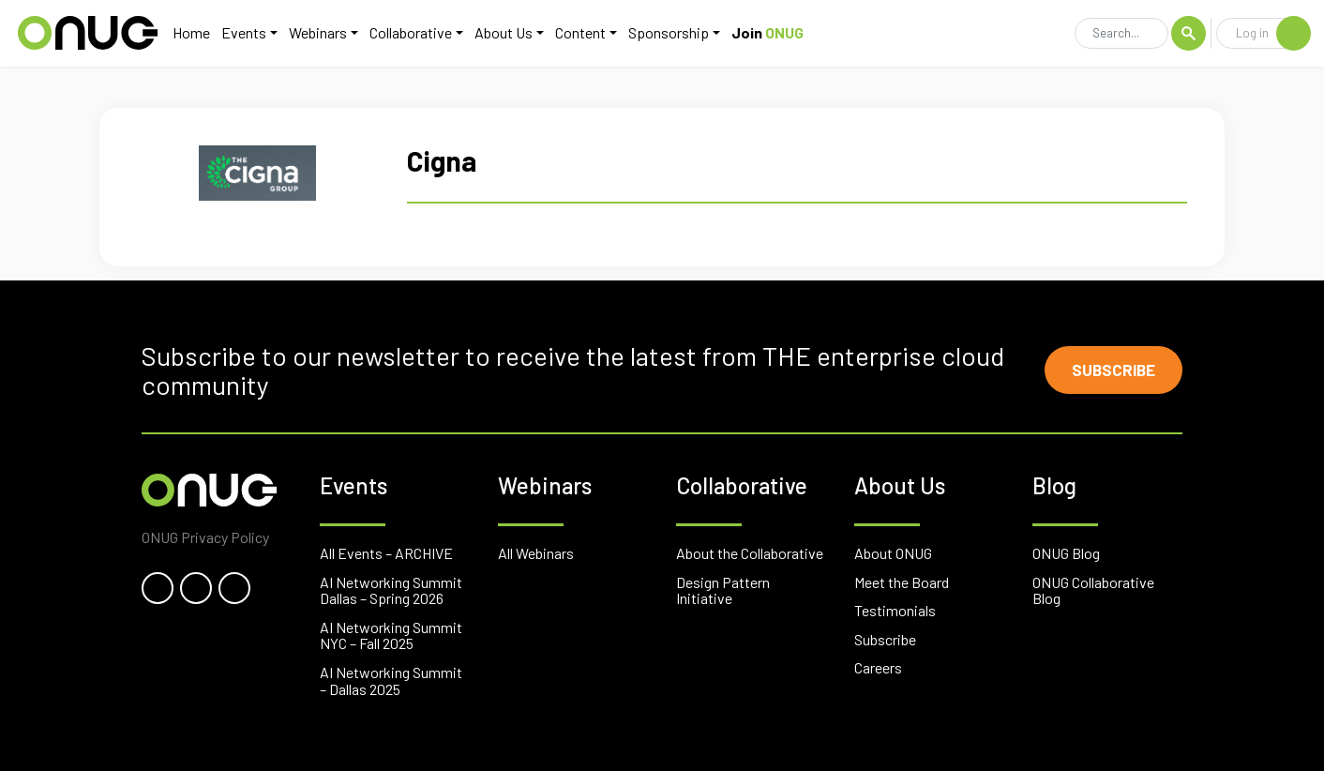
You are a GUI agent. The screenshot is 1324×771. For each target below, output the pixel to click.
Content (576, 34)
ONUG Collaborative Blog (1093, 590)
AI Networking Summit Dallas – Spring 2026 (391, 590)
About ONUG (893, 553)
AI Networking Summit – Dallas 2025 (391, 680)
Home (187, 34)
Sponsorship (664, 34)
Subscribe (1108, 370)
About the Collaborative (749, 553)
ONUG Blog (1066, 553)
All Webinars (536, 553)
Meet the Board (901, 582)
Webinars (314, 34)
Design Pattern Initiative (723, 590)
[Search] (1121, 36)
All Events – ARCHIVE (386, 553)
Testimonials (895, 610)
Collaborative (407, 34)
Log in (1273, 35)
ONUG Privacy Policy (205, 537)
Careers (878, 667)
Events (240, 34)
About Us (500, 34)
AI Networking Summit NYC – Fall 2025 (391, 635)
